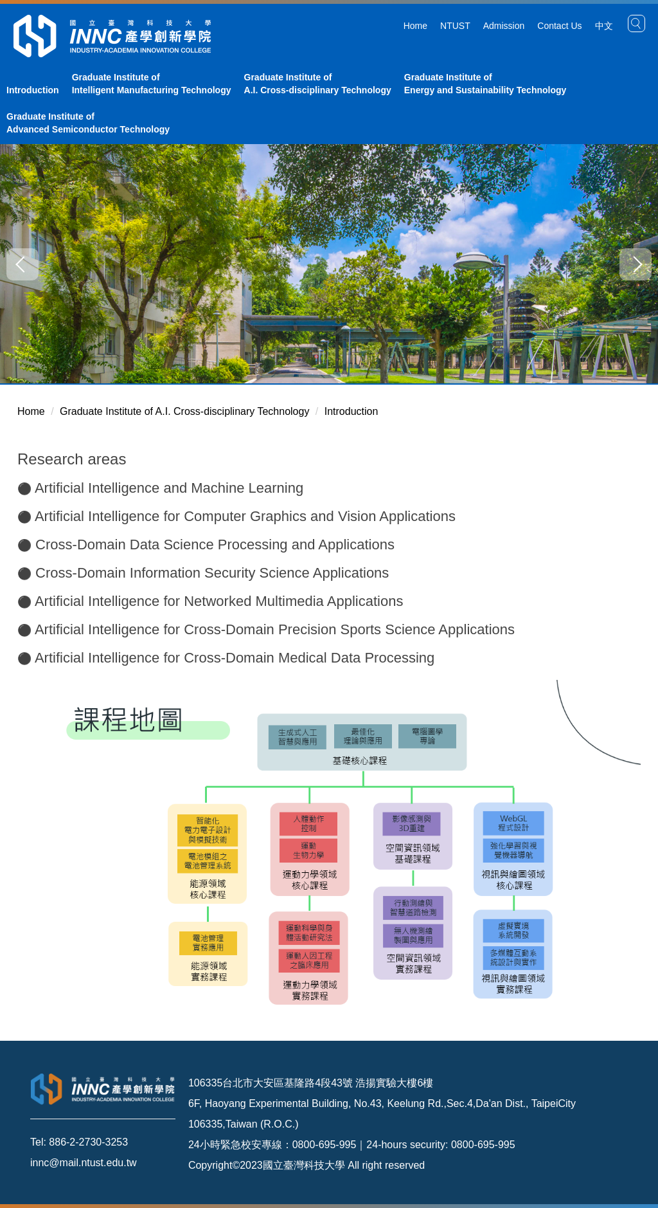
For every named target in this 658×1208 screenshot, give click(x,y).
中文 (604, 26)
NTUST (455, 26)
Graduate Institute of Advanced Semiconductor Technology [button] (88, 122)
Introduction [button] (32, 90)
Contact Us (559, 26)
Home (415, 26)
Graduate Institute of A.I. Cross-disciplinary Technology (184, 411)
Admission (504, 26)
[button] (636, 23)
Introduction (351, 411)
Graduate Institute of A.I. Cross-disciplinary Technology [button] (317, 83)
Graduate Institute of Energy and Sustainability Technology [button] (485, 83)
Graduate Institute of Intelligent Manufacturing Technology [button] (151, 83)
